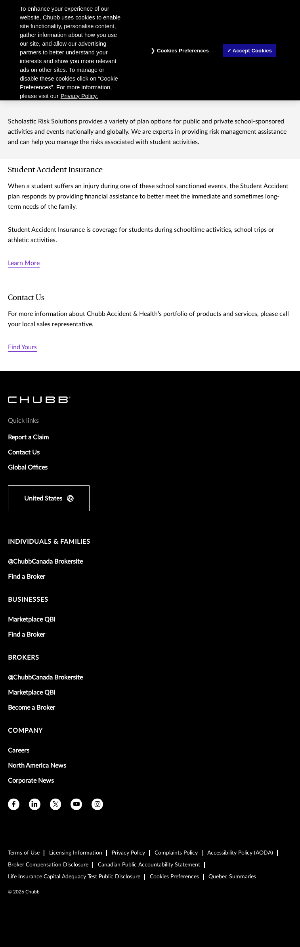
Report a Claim (28, 437)
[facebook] (13, 804)
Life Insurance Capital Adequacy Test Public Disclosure (74, 877)
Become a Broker (31, 707)
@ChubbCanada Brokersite (45, 561)
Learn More (24, 263)
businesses (28, 600)
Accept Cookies (252, 51)
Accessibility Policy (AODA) (240, 853)
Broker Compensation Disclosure (48, 865)
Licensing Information (75, 853)
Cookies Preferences (174, 877)
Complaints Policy (176, 853)
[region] (150, 50)
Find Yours (22, 347)
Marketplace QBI (31, 619)
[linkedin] (34, 804)
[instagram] (97, 804)
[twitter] (55, 804)
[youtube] (76, 804)
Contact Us (24, 452)
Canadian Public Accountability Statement (149, 865)
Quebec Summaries (232, 877)
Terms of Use (24, 853)
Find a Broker (26, 577)
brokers (23, 657)
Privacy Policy (128, 853)
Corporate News (31, 781)
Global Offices (28, 467)
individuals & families (49, 542)
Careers (18, 750)
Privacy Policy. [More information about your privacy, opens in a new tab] (79, 96)
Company (25, 731)
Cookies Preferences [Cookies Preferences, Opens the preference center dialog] (183, 51)
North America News (37, 765)
